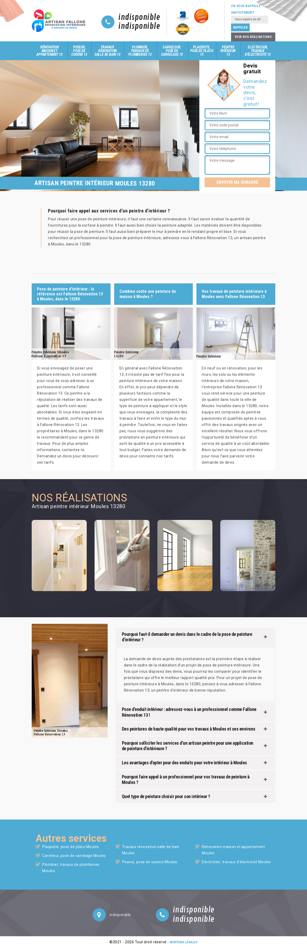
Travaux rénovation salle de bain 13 (107, 51)
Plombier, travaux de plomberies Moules (71, 867)
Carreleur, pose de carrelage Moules (74, 856)
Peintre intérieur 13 (228, 51)
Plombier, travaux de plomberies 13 (139, 51)
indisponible (139, 17)
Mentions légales (184, 942)
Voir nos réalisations (253, 37)
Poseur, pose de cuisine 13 (79, 51)
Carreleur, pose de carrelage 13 (172, 51)
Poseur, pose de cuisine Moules (149, 862)
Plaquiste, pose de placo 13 (201, 51)
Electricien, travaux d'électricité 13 (258, 51)
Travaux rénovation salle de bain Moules (150, 850)
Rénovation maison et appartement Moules (233, 850)
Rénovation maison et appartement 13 (49, 51)
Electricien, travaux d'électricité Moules (236, 862)
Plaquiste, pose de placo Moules (70, 847)
